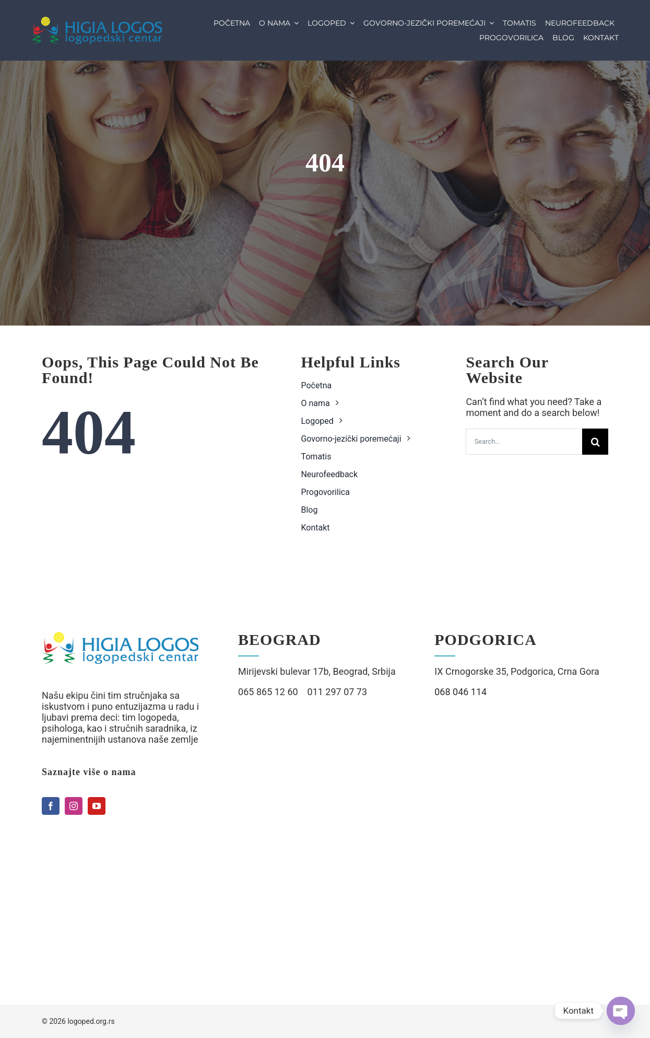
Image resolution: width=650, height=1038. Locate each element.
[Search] (595, 442)
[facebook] (51, 806)
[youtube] (96, 806)
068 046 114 (460, 691)
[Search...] (524, 442)
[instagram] (73, 806)
